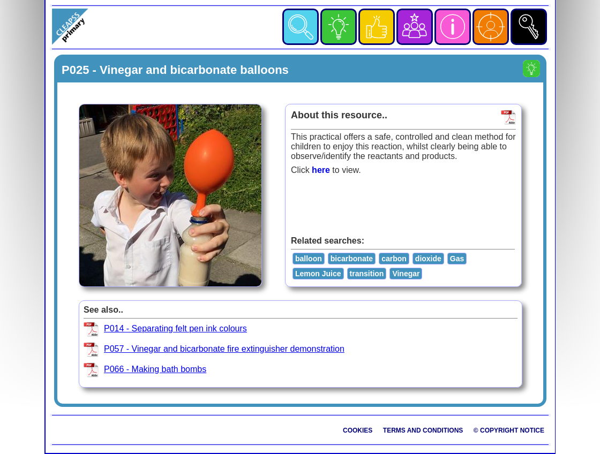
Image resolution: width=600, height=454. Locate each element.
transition (367, 273)
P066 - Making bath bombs (155, 369)
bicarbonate (352, 258)
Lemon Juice (318, 273)
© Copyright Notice (509, 430)
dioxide (428, 258)
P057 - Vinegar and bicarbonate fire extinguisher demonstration (224, 348)
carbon (394, 258)
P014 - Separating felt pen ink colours (175, 328)
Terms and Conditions (423, 430)
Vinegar (405, 273)
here (321, 170)
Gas (457, 258)
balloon (308, 258)
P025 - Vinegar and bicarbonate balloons (175, 70)
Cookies (357, 430)
